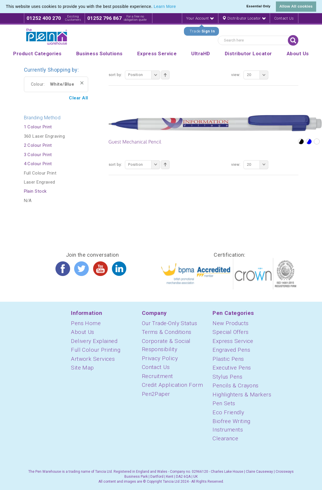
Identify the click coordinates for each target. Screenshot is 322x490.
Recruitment (157, 376)
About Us (82, 332)
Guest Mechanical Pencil (135, 142)
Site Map (82, 367)
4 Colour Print (38, 163)
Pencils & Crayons (236, 385)
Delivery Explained (94, 341)
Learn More (165, 6)
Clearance (225, 438)
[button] (178, 7)
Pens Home (86, 323)
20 (257, 74)
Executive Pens (232, 367)
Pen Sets (224, 403)
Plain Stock (35, 191)
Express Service (233, 341)
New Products (230, 323)
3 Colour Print (38, 154)
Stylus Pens (227, 376)
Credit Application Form (172, 385)
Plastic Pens (228, 359)
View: (235, 75)
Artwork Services (93, 359)
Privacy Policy (160, 358)
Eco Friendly (228, 412)
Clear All (78, 98)
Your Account (200, 18)
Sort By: (115, 75)
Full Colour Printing (95, 349)
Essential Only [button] (258, 6)
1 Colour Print (38, 127)
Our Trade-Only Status (169, 323)
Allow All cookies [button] (296, 6)
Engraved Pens (231, 349)
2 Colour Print (38, 145)
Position (144, 74)
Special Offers (230, 332)
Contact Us (284, 18)
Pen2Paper (156, 394)
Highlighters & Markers (242, 394)
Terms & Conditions (167, 332)
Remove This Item (81, 82)
